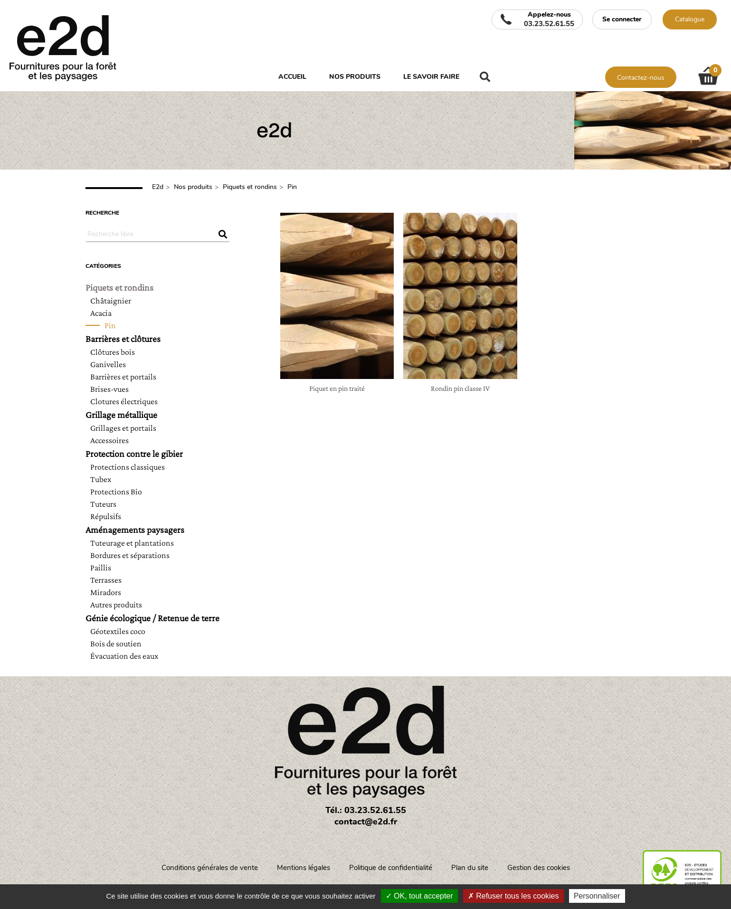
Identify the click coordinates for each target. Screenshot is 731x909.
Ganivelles (108, 364)
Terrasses (106, 580)
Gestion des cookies (538, 867)
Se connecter (622, 19)
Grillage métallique (121, 414)
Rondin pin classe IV (460, 388)
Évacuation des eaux (124, 656)
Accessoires (109, 440)
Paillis (100, 567)
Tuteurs (103, 504)
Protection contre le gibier (134, 453)
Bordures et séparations (130, 555)
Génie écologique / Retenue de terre (152, 618)
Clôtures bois (112, 352)
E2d (157, 186)
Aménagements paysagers (134, 529)
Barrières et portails (123, 376)
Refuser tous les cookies (513, 896)
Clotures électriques (124, 401)
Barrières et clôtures (123, 338)
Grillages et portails (123, 428)
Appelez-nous (549, 19)
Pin (292, 186)
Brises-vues (109, 389)
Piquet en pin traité (337, 388)
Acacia (101, 313)
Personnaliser (597, 896)
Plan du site (469, 867)
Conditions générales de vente (209, 867)
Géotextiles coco (117, 631)
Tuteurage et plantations (132, 543)
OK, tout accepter (419, 896)
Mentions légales (303, 867)
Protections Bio (116, 491)
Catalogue (689, 19)
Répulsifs (105, 516)
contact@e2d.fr (365, 821)
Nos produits (354, 76)
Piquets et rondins (250, 186)
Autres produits (116, 604)
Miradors (105, 592)
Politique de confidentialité (390, 867)
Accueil (292, 76)
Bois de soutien (116, 643)
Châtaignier (110, 300)
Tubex (100, 479)
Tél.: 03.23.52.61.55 (365, 810)
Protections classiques (127, 467)
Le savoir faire (431, 76)
